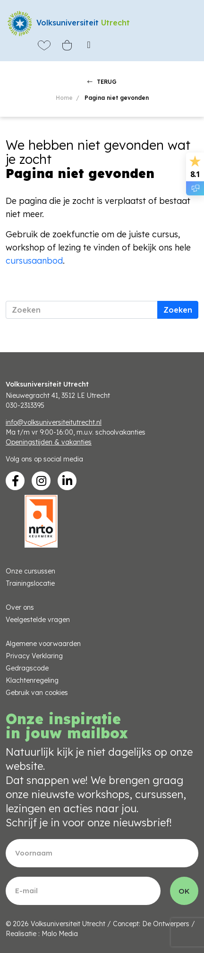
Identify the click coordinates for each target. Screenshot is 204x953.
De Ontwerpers (165, 924)
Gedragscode (27, 668)
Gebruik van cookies (37, 692)
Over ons (20, 607)
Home (64, 97)
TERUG (102, 81)
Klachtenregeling (32, 680)
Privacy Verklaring (34, 656)
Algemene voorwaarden (43, 643)
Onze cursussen (30, 571)
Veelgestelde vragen (38, 619)
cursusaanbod (34, 260)
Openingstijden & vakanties (49, 442)
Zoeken (177, 310)
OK (184, 891)
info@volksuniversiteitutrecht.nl (54, 422)
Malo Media (60, 933)
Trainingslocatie (30, 583)
